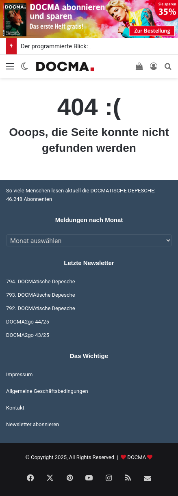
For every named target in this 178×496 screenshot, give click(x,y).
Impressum (19, 374)
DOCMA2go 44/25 (27, 322)
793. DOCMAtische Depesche (40, 295)
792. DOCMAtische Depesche (40, 308)
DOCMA (136, 457)
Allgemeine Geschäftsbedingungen (47, 391)
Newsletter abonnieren (32, 424)
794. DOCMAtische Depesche (40, 281)
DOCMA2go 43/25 (27, 335)
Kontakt (15, 408)
